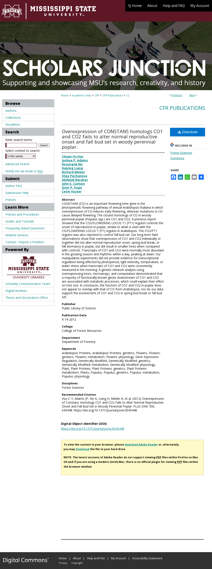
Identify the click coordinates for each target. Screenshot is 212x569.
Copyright (77, 562)
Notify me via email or (24, 171)
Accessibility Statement (147, 558)
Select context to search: (22, 151)
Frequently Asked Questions (25, 228)
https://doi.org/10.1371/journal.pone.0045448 (92, 429)
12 (127, 95)
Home (65, 95)
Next (192, 95)
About (77, 558)
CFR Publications (113, 95)
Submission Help (17, 193)
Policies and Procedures (22, 214)
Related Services (16, 235)
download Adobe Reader (141, 444)
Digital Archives (16, 291)
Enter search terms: (19, 140)
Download (188, 132)
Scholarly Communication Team (27, 284)
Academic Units (81, 95)
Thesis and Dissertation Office (26, 298)
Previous (176, 95)
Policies (10, 200)
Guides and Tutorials (19, 221)
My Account (118, 558)
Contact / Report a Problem (24, 242)
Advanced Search (17, 164)
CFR (97, 95)
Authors (10, 111)
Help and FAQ (96, 558)
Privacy (63, 562)
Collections (13, 117)
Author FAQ (13, 186)
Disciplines (12, 124)
